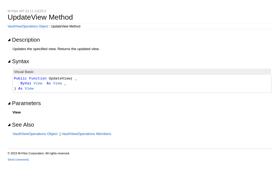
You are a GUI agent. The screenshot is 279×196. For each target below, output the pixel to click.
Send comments (18, 159)
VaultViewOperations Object (28, 26)
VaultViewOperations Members (86, 134)
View (38, 83)
